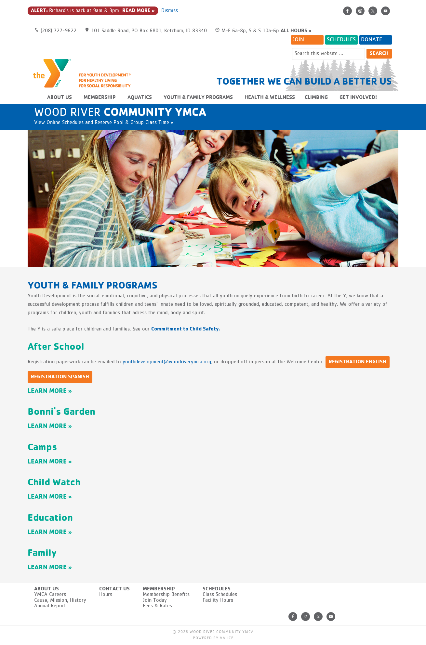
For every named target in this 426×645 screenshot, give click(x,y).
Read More (136, 10)
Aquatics (139, 97)
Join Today (155, 600)
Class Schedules (220, 594)
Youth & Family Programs (198, 97)
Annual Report (50, 606)
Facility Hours (218, 600)
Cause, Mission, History (60, 600)
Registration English (357, 362)
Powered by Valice (213, 638)
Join (298, 40)
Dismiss (169, 10)
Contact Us (114, 589)
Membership (100, 97)
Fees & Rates (157, 606)
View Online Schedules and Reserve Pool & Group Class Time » (103, 122)
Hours (105, 594)
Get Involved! (358, 97)
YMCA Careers (50, 594)
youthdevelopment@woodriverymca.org (167, 362)
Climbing (316, 97)
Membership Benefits (166, 594)
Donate (371, 40)
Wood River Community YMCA (84, 73)
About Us (59, 97)
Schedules (341, 40)
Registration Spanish (60, 377)
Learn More (47, 391)
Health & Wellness (270, 97)
